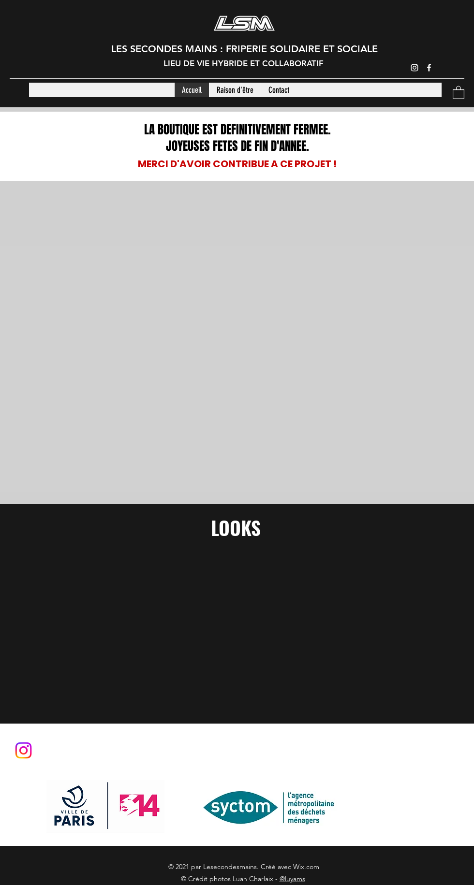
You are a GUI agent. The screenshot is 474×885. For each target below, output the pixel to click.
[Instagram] (414, 68)
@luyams (292, 878)
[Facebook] (429, 68)
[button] (458, 92)
